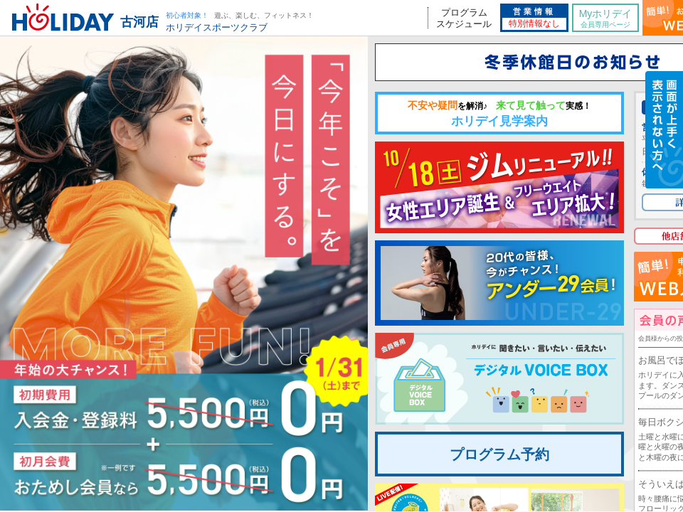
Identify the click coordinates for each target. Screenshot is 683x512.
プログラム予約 (499, 454)
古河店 (139, 22)
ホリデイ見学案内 (499, 114)
